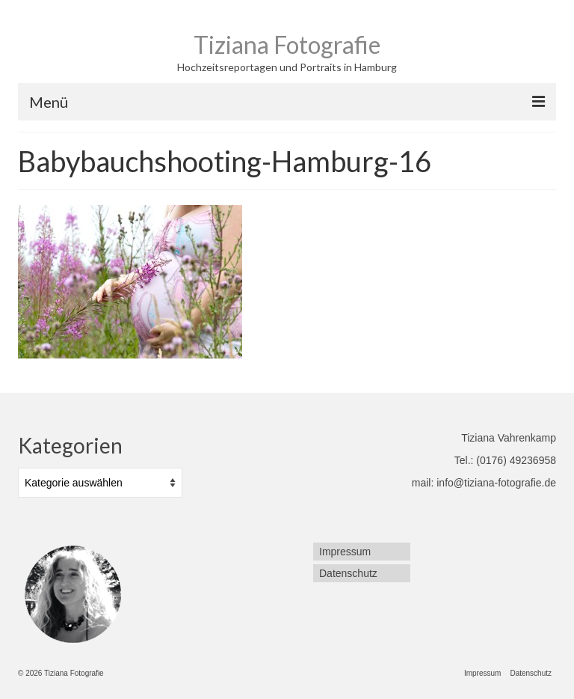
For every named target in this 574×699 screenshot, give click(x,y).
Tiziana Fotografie (287, 44)
